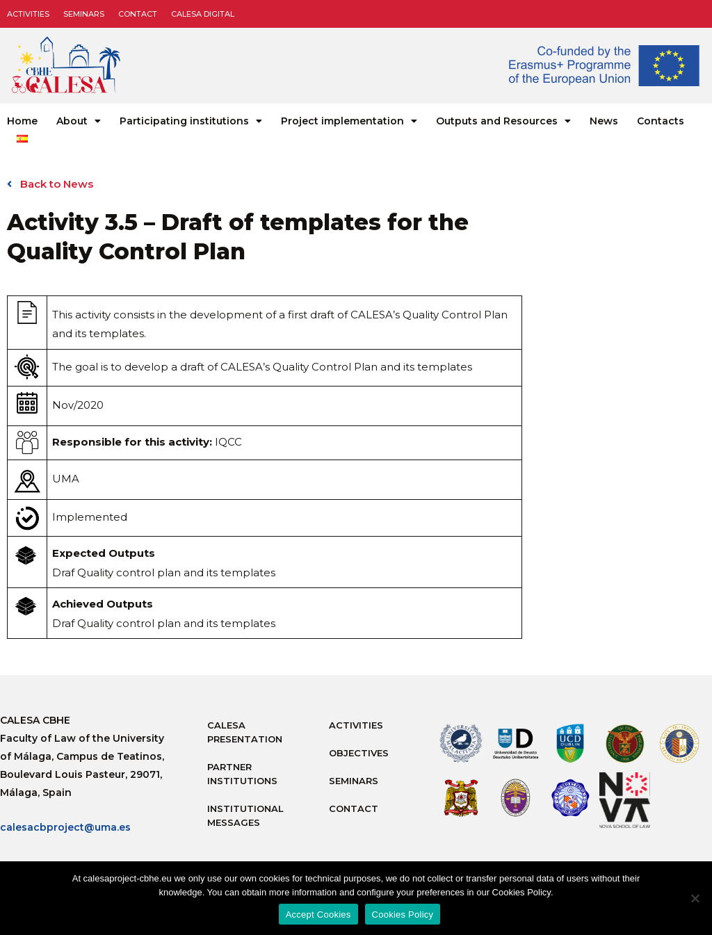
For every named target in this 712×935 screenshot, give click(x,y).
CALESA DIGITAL (202, 14)
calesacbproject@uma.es (65, 827)
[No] (695, 898)
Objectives (359, 752)
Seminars (83, 14)
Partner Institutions (242, 773)
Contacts (660, 121)
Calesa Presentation (244, 732)
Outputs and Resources (503, 121)
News (604, 121)
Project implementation (349, 121)
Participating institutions (191, 121)
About (78, 121)
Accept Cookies (318, 914)
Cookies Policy (403, 914)
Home (22, 121)
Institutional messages (245, 815)
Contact (137, 14)
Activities (28, 14)
